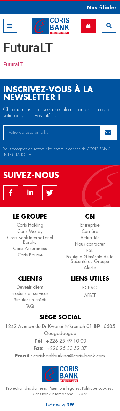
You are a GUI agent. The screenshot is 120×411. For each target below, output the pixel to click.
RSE (89, 250)
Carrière (90, 231)
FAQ (30, 306)
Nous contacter (90, 244)
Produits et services (30, 293)
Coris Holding (30, 225)
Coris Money (30, 231)
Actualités (90, 238)
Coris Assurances (30, 248)
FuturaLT (13, 64)
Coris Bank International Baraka (30, 240)
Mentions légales (64, 388)
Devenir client (30, 287)
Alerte (90, 267)
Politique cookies (96, 388)
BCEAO (90, 288)
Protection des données (26, 388)
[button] (99, 7)
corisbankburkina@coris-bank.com (69, 356)
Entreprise (90, 225)
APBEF (90, 295)
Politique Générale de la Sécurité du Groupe (90, 259)
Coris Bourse (30, 255)
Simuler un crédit (30, 300)
